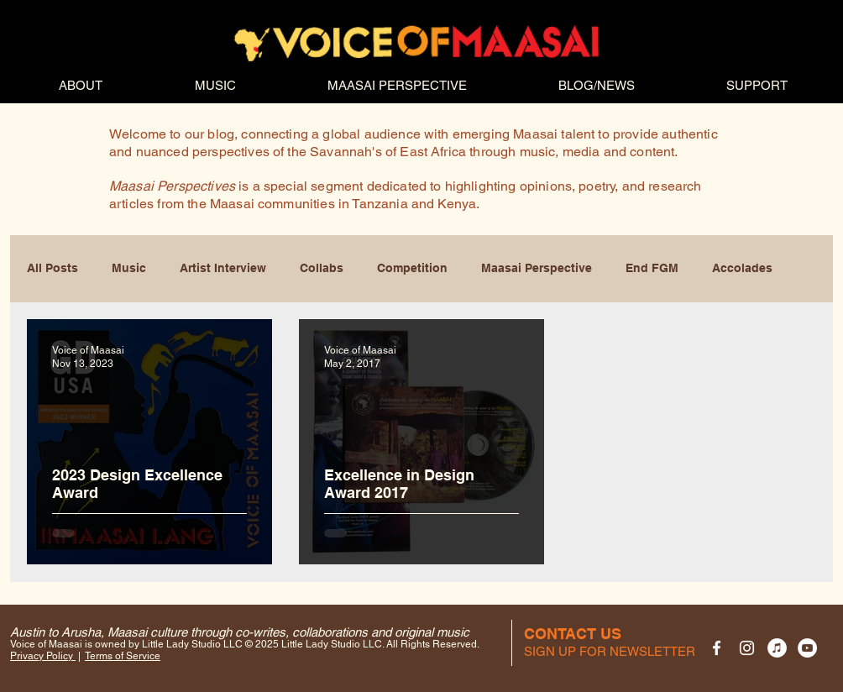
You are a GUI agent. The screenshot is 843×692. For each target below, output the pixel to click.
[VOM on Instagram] (747, 648)
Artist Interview (223, 268)
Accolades (742, 268)
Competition (412, 268)
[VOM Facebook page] (716, 648)
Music (129, 268)
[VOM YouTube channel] (807, 648)
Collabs (321, 268)
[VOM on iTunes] (777, 648)
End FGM (652, 268)
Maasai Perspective (536, 268)
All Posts (52, 268)
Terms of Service (122, 656)
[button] (609, 651)
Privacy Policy (43, 656)
